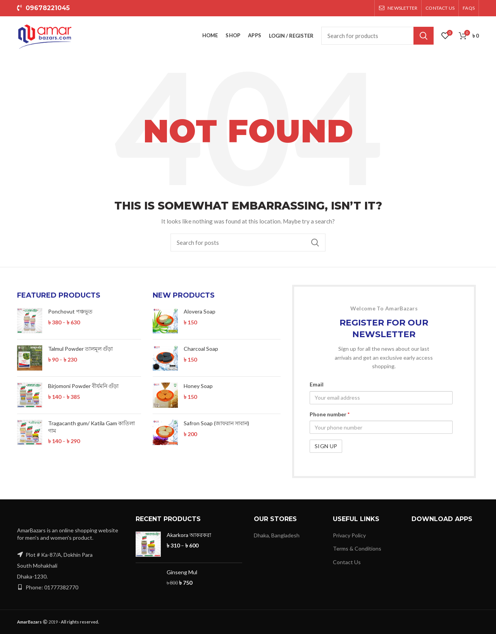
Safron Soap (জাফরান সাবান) (216, 423)
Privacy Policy (349, 535)
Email (317, 384)
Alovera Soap (199, 311)
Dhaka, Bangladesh (277, 535)
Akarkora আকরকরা (189, 535)
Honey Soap (198, 386)
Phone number (330, 414)
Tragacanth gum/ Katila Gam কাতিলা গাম (91, 426)
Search (423, 36)
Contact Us (347, 562)
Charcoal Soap (201, 348)
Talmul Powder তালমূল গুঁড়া (80, 348)
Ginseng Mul (182, 572)
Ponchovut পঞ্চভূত (70, 311)
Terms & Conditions (357, 548)
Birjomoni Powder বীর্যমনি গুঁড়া (83, 386)
